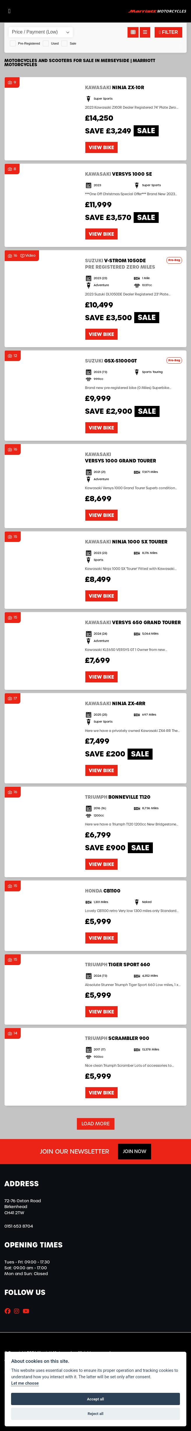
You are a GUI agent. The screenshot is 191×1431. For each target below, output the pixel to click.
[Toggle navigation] (9, 11)
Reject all (95, 1413)
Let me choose (25, 1383)
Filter (168, 32)
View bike (101, 147)
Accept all (95, 1399)
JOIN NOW (134, 1151)
